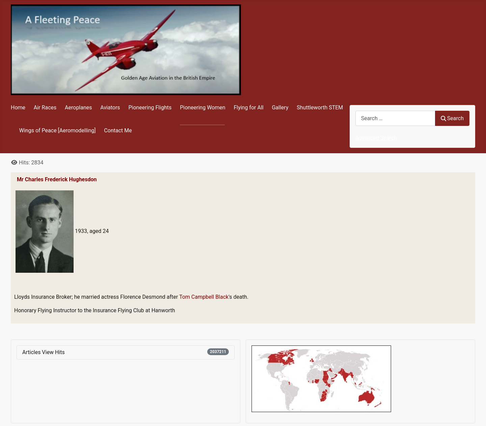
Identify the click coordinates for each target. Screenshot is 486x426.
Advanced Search (376, 138)
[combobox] (395, 118)
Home (18, 107)
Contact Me (118, 130)
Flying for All (248, 107)
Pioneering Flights (149, 107)
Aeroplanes (78, 107)
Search (452, 118)
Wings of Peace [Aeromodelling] (57, 130)
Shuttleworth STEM (320, 107)
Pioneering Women (202, 107)
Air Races (45, 107)
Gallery (280, 107)
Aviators (110, 107)
